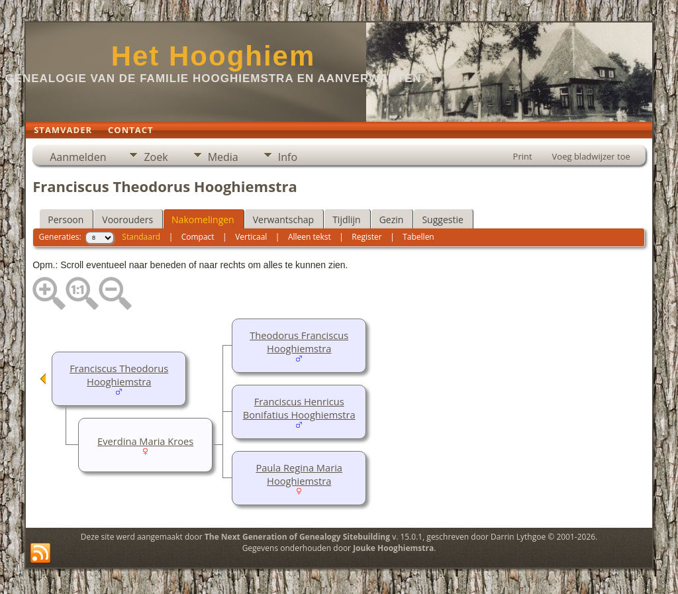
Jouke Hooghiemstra (393, 548)
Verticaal (251, 236)
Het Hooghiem (213, 56)
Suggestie (442, 219)
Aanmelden (78, 157)
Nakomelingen (202, 219)
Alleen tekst (309, 236)
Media (223, 157)
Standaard (141, 236)
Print (522, 156)
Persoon (65, 219)
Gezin (391, 219)
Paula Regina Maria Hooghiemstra (299, 474)
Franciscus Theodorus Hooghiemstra (119, 375)
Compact (198, 236)
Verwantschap (283, 219)
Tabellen (418, 236)
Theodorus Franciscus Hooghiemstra (299, 341)
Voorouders (127, 219)
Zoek (156, 157)
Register (366, 236)
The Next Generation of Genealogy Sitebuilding (297, 536)
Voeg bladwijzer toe (591, 156)
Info (287, 157)
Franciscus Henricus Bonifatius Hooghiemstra (299, 408)
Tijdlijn (346, 219)
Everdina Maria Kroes (145, 441)
